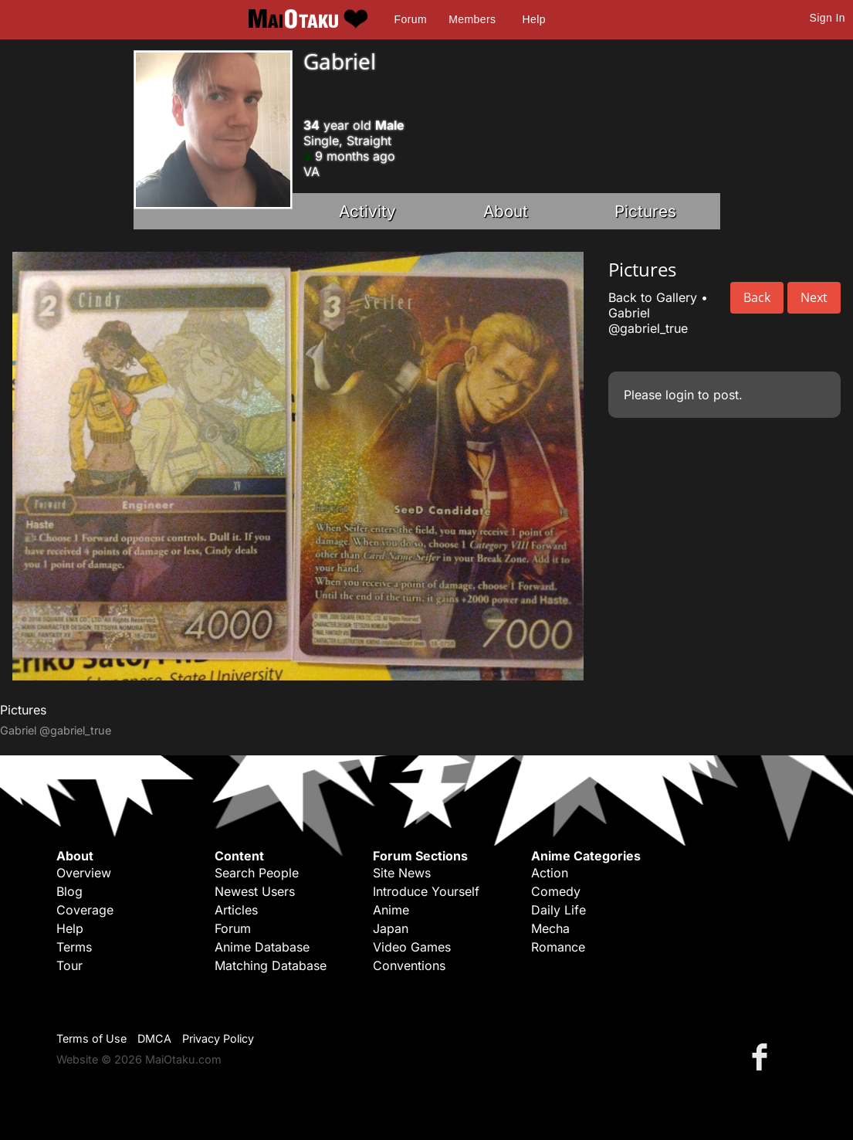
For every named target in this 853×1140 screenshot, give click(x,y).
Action (549, 872)
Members (472, 19)
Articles (236, 910)
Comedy (556, 891)
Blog (69, 891)
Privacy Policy (218, 1038)
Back (756, 297)
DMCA (154, 1038)
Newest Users (255, 891)
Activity (367, 211)
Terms (74, 947)
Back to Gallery (652, 297)
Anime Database (262, 947)
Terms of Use (91, 1038)
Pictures (645, 211)
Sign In (827, 18)
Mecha (550, 928)
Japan (390, 928)
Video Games (412, 947)
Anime (391, 910)
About (505, 211)
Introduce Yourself (426, 891)
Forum (410, 19)
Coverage (84, 910)
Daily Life (558, 910)
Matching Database (271, 965)
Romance (558, 947)
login (679, 394)
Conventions (409, 965)
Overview (83, 872)
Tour (69, 965)
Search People (257, 872)
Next (814, 297)
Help (534, 19)
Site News (402, 872)
